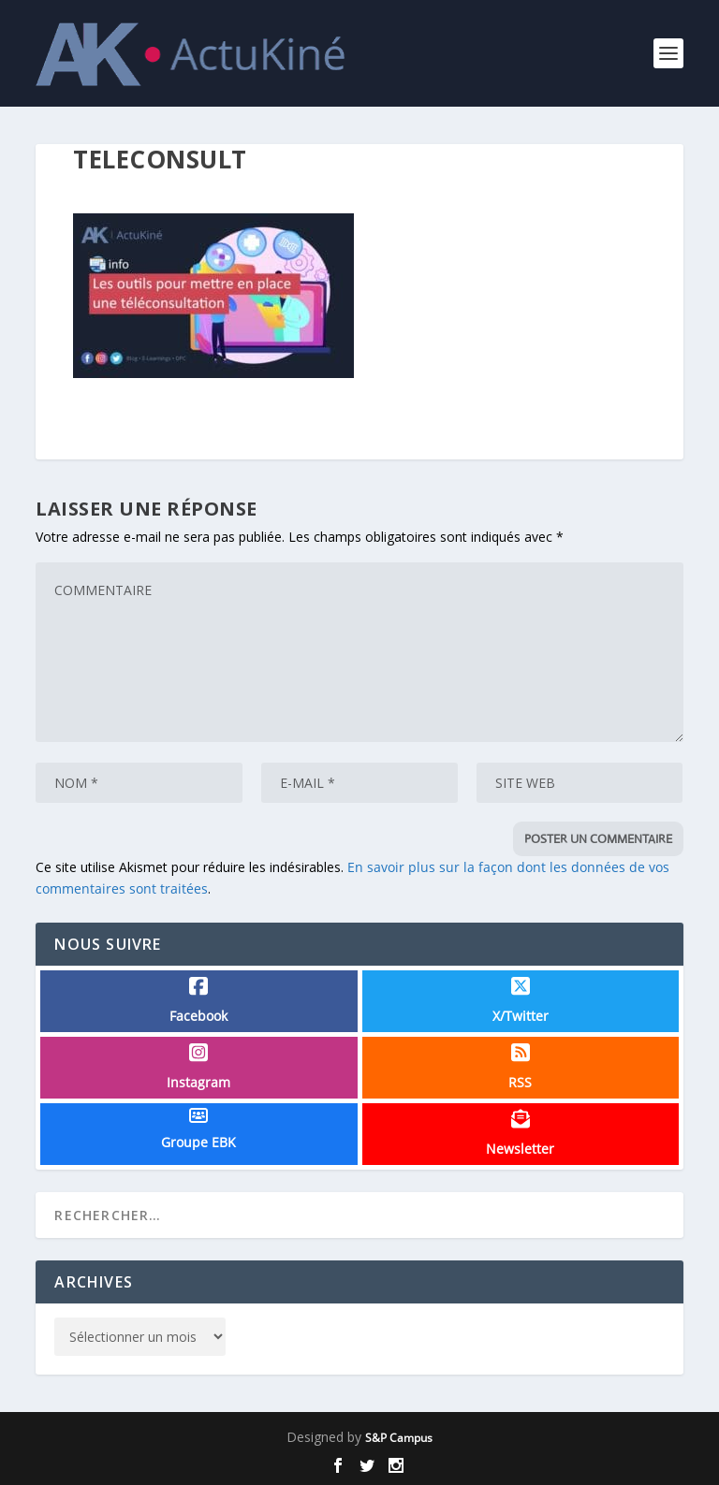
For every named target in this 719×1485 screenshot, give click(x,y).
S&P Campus (399, 1438)
